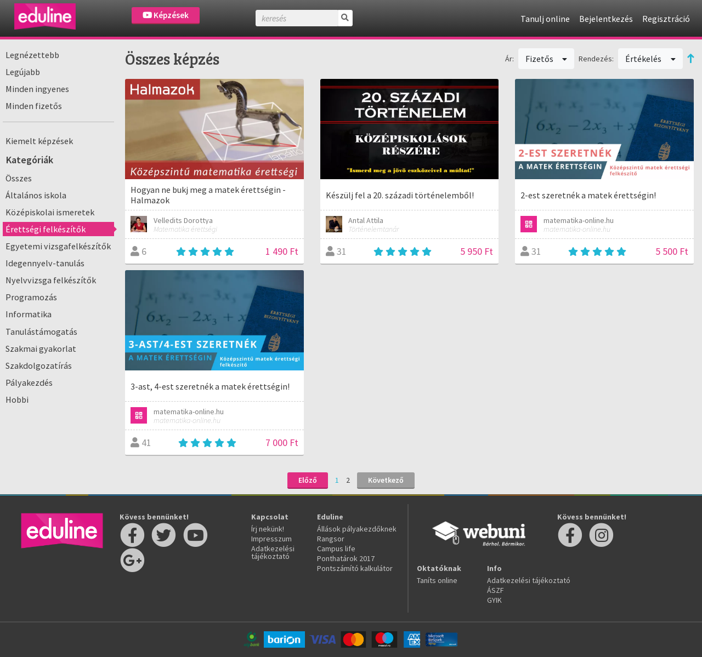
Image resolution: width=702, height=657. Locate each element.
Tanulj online (545, 18)
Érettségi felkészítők (45, 229)
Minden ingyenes (37, 88)
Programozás (31, 297)
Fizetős (546, 58)
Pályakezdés (29, 382)
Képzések (166, 15)
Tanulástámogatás (41, 331)
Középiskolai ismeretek (49, 212)
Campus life (336, 548)
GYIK (494, 600)
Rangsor (330, 539)
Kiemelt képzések (39, 140)
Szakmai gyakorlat (40, 348)
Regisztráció (666, 18)
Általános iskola (35, 195)
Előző (307, 480)
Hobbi (17, 399)
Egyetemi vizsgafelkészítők (58, 246)
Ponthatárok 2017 (346, 558)
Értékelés (650, 58)
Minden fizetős (33, 105)
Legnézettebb (32, 54)
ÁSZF (495, 590)
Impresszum (271, 539)
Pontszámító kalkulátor (355, 568)
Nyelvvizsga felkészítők (50, 280)
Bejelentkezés (606, 18)
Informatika (28, 313)
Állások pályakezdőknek (357, 529)
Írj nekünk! (267, 529)
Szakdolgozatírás (38, 365)
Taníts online (437, 580)
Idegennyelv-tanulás (44, 263)
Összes (18, 178)
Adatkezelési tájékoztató (273, 552)
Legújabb (22, 71)
